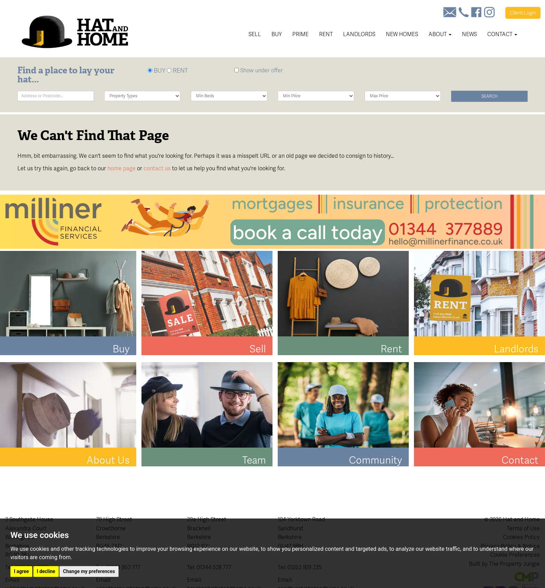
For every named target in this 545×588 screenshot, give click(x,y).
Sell (255, 34)
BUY (156, 70)
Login (523, 13)
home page (121, 168)
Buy (276, 34)
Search (489, 96)
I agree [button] (21, 571)
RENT (177, 70)
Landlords (359, 34)
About (440, 34)
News (469, 34)
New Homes (402, 34)
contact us (157, 168)
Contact (502, 34)
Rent (326, 34)
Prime (300, 34)
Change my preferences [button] (89, 571)
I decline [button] (46, 571)
